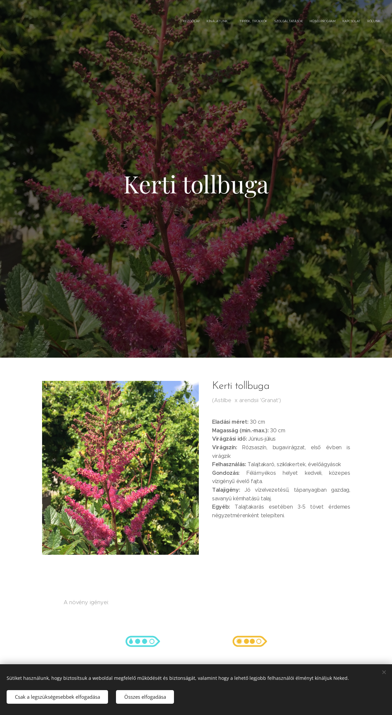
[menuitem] (336, 21)
